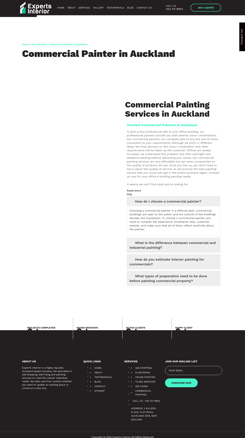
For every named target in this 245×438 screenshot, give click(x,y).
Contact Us (144, 7)
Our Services (39, 44)
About (67, 7)
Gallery (97, 7)
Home (56, 7)
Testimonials (115, 7)
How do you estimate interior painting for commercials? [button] (167, 258)
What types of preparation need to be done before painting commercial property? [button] (168, 274)
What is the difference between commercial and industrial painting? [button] (172, 241)
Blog (130, 7)
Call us (171, 5)
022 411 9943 (174, 9)
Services (81, 8)
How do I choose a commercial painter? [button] (165, 201)
